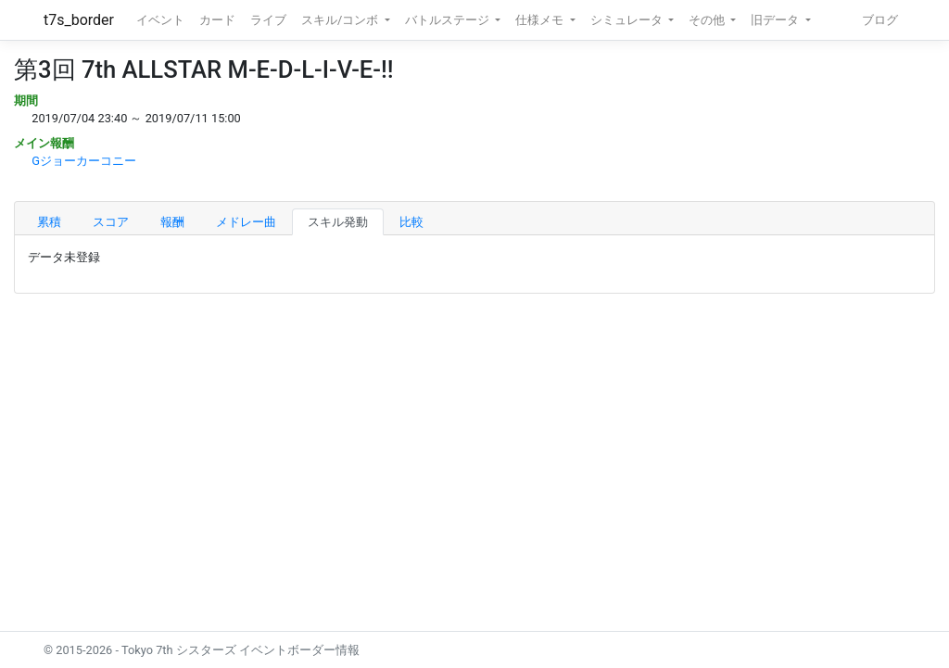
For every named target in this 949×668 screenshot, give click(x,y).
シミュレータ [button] (627, 20)
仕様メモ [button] (540, 20)
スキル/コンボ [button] (341, 20)
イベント (160, 20)
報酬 (172, 222)
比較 (411, 222)
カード (217, 20)
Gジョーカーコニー (84, 161)
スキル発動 (338, 222)
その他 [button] (708, 20)
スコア (111, 222)
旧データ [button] (776, 20)
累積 (49, 222)
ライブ (268, 20)
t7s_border (79, 20)
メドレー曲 (246, 222)
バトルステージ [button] (448, 20)
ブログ (880, 20)
